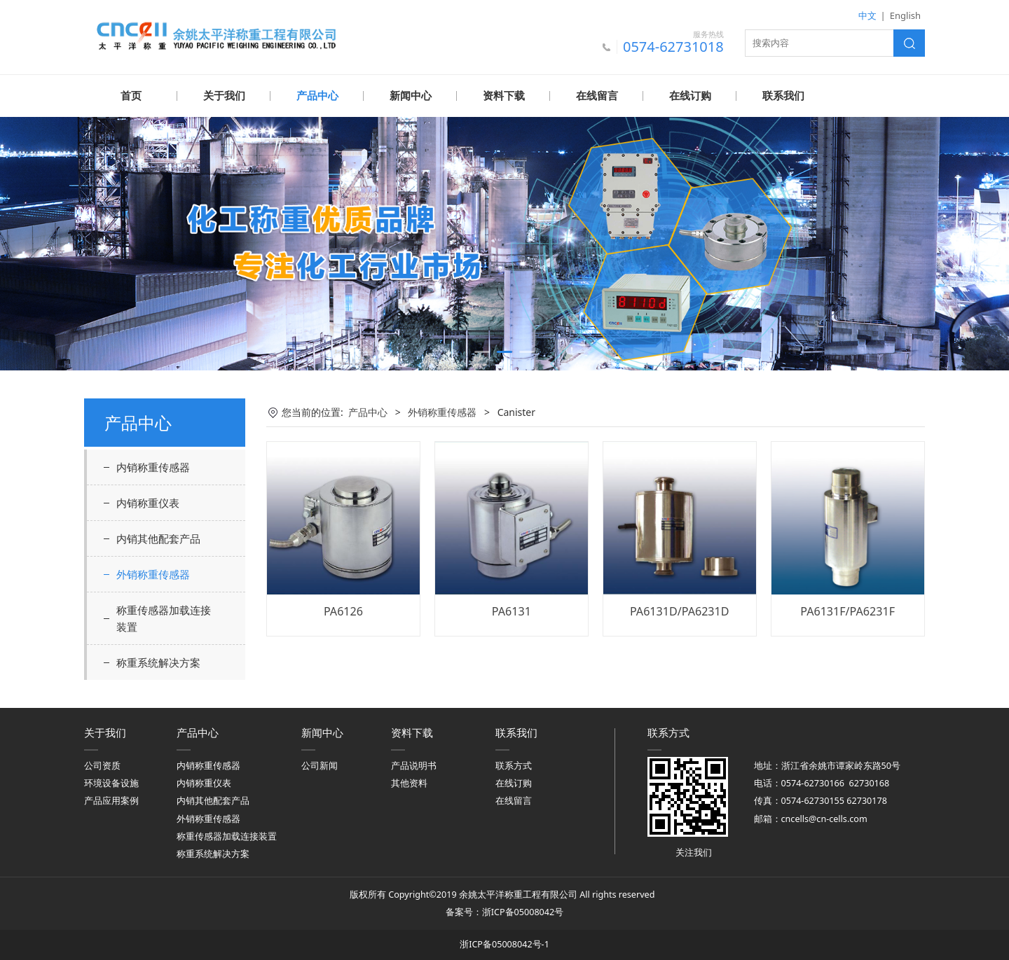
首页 (131, 96)
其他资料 (409, 782)
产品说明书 (414, 765)
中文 (867, 15)
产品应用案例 (111, 800)
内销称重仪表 (147, 502)
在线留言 (597, 96)
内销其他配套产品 (158, 538)
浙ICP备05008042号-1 (504, 943)
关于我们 (224, 96)
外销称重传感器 (153, 573)
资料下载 (504, 96)
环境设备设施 (111, 782)
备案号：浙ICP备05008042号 (504, 911)
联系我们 (783, 96)
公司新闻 (319, 765)
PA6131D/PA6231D (679, 610)
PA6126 (343, 610)
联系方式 (513, 765)
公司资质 (102, 765)
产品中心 (317, 96)
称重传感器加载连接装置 (163, 617)
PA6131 (511, 610)
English (905, 15)
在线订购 (690, 96)
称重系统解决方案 (158, 662)
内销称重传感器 (153, 466)
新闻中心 (411, 96)
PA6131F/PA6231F (847, 610)
